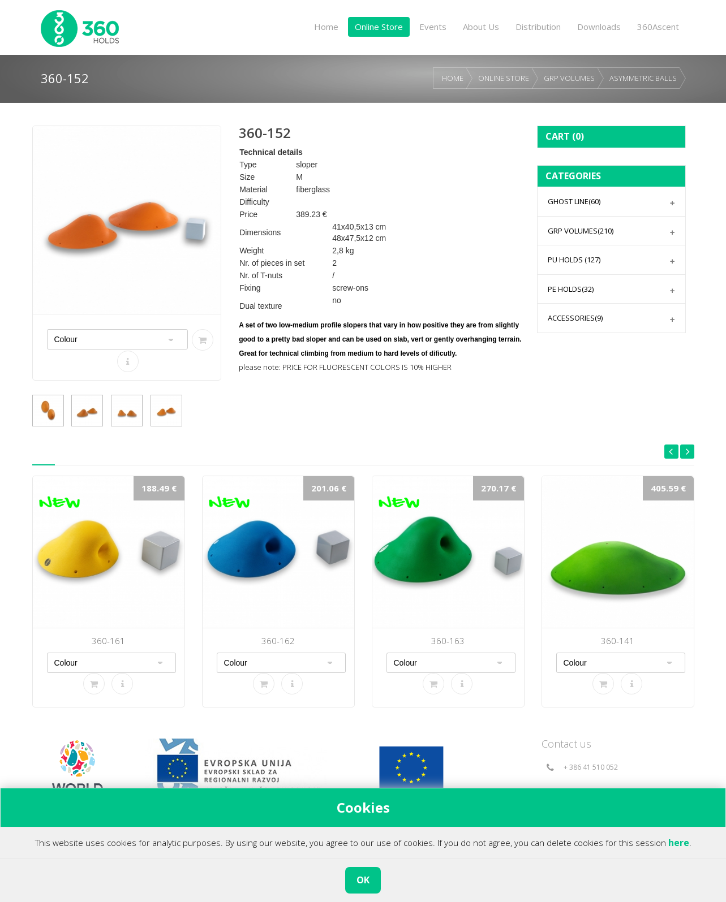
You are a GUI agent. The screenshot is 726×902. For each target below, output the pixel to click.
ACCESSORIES (575, 318)
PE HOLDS (571, 289)
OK (363, 880)
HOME (452, 78)
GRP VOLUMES (569, 78)
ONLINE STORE (503, 78)
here (678, 842)
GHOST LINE (574, 201)
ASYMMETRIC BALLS (643, 78)
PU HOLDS (574, 259)
